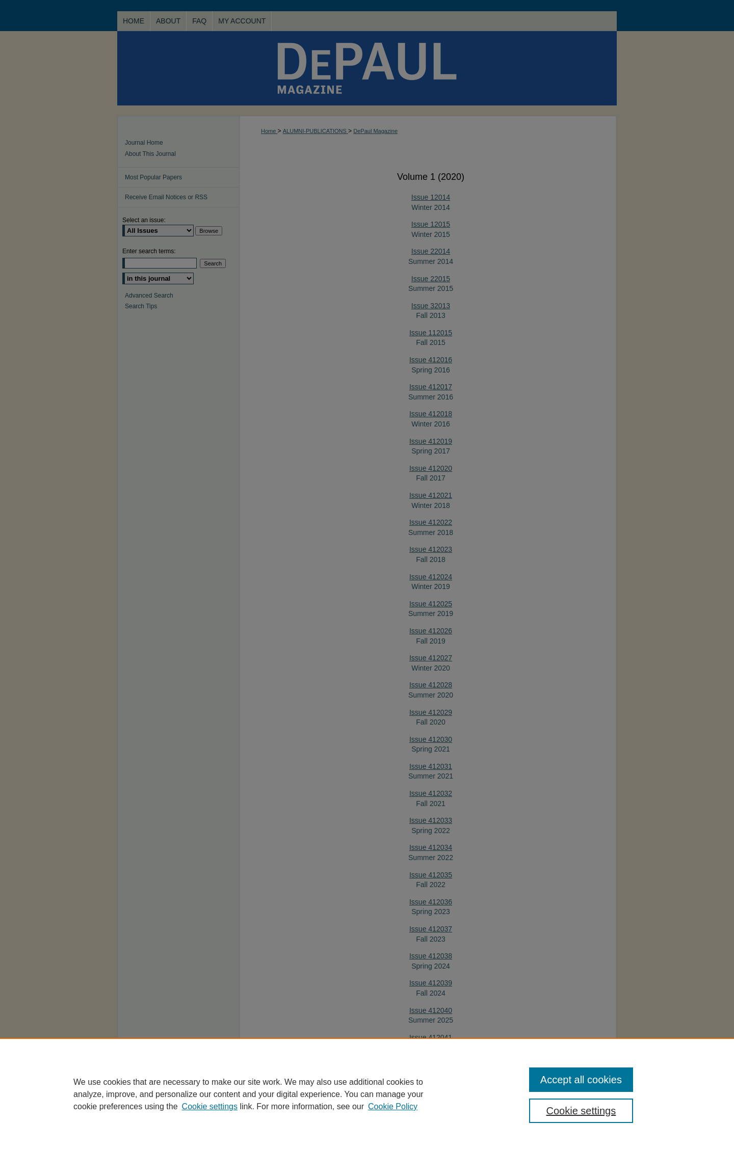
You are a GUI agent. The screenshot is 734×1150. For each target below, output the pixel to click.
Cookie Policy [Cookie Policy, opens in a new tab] (392, 1106)
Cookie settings (210, 1106)
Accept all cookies (581, 1079)
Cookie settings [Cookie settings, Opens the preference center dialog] (581, 1110)
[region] (367, 1094)
